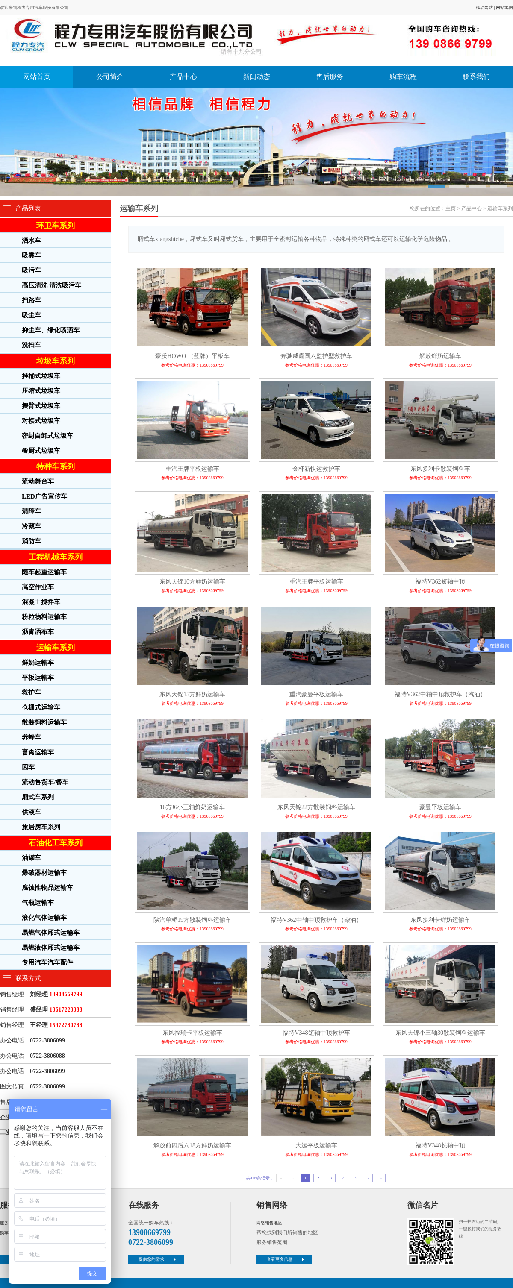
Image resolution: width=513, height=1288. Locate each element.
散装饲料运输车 (44, 722)
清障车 (31, 511)
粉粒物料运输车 (44, 616)
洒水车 (31, 240)
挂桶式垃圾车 (41, 376)
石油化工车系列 (56, 843)
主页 (450, 208)
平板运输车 (38, 677)
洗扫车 (31, 345)
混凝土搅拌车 (41, 602)
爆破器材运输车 (44, 872)
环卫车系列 (55, 225)
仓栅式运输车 (41, 707)
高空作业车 (38, 587)
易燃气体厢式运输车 (51, 932)
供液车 (31, 812)
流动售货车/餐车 (45, 782)
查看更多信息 (286, 1259)
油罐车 (31, 857)
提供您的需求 (158, 1259)
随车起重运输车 (44, 572)
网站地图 (504, 7)
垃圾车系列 (55, 361)
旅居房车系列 (41, 827)
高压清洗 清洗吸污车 (51, 285)
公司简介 (110, 76)
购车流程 (403, 76)
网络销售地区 (269, 1223)
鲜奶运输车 (38, 662)
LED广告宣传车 (44, 496)
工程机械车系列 (56, 557)
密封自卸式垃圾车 (47, 435)
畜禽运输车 (38, 752)
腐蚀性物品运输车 (47, 887)
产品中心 (183, 76)
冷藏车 (31, 526)
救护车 (31, 692)
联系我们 (476, 76)
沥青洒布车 (38, 631)
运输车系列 (55, 647)
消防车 (31, 541)
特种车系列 (55, 466)
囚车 (28, 767)
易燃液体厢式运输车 (51, 947)
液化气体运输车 (44, 917)
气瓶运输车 (38, 902)
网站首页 (36, 76)
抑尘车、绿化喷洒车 (51, 330)
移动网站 (484, 7)
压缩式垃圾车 (41, 390)
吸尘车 (31, 315)
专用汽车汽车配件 (47, 962)
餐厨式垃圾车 (41, 450)
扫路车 (31, 300)
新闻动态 (256, 76)
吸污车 (31, 270)
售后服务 (329, 76)
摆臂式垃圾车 (41, 405)
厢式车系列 (38, 797)
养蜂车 (31, 737)
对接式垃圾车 (41, 420)
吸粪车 (31, 255)
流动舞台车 (38, 481)
